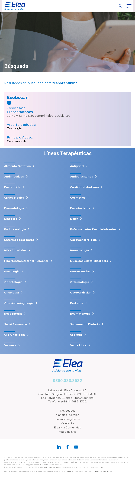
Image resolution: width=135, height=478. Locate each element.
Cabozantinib (16, 141)
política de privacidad (53, 467)
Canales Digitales (67, 414)
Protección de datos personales (98, 471)
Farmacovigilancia (68, 419)
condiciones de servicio (92, 467)
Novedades (67, 410)
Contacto (67, 423)
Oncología (14, 128)
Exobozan (18, 97)
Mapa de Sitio (68, 431)
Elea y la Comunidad (67, 427)
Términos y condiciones (73, 471)
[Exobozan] (31, 105)
